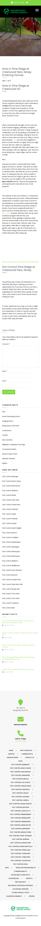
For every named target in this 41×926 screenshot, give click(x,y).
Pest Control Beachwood (11, 486)
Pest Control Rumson (9, 575)
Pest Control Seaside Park (11, 579)
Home (11, 750)
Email (4, 381)
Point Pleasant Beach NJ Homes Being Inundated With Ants (18, 658)
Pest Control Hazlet (9, 514)
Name (4, 371)
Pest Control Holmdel (9, 519)
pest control (6, 213)
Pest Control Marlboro (10, 490)
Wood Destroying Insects (11, 416)
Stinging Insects (7, 421)
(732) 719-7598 (17, 2)
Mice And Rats (7, 440)
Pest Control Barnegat (10, 476)
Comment (6, 344)
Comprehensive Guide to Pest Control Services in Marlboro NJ (18, 622)
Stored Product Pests (9, 454)
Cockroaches (6, 430)
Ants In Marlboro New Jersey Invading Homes (18, 646)
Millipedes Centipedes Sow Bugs (13, 444)
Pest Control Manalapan (10, 547)
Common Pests (27, 754)
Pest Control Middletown (11, 565)
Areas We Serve (12, 757)
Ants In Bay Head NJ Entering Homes (18, 669)
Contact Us (29, 757)
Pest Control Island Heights (11, 528)
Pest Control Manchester (11, 556)
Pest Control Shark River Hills (12, 584)
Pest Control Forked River (11, 504)
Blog (20, 761)
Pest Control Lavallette (10, 537)
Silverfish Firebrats (8, 458)
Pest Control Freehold (10, 509)
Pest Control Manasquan (11, 551)
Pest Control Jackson (9, 533)
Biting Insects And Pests (10, 426)
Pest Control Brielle (9, 495)
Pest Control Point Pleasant (12, 570)
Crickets (5, 435)
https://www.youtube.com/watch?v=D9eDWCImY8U (20, 262)
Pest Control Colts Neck (10, 500)
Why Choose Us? (26, 750)
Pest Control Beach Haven (11, 481)
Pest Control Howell (9, 523)
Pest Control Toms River (11, 594)
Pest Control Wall (8, 608)
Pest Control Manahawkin (11, 542)
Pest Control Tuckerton (10, 603)
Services (11, 754)
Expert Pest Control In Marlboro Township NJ (20, 634)
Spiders (4, 463)
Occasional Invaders (9, 449)
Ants (14, 140)
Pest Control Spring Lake (11, 589)
